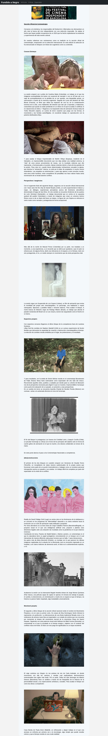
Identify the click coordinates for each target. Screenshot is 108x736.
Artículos (24, 2)
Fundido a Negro (10, 2)
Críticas (30, 2)
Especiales (38, 2)
